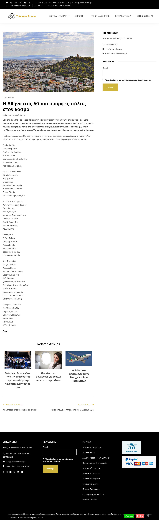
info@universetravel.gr (83, 3)
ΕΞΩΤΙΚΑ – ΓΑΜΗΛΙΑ (57, 16)
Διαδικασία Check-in (91, 474)
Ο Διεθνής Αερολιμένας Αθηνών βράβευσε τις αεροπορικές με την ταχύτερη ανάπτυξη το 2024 (18, 380)
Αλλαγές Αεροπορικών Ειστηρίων (97, 458)
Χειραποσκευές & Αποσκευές (95, 463)
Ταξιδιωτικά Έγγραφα (92, 468)
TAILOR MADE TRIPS (100, 16)
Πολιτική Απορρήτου (91, 489)
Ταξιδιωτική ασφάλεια (92, 479)
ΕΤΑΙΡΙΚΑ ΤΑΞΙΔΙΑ (123, 16)
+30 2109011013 (112, 44)
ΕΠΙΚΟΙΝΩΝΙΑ (143, 16)
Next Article (84, 405)
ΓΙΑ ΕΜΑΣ (39, 6)
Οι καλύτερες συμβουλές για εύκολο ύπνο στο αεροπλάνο (48, 377)
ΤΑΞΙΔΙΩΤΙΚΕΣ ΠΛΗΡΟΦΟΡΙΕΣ (59, 6)
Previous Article (14, 405)
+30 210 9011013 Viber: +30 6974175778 (53, 3)
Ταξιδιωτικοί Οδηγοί (91, 484)
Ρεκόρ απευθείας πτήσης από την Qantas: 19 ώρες (72, 410)
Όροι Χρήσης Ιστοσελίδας (93, 494)
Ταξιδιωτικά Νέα (8, 98)
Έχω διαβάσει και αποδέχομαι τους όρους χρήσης (128, 80)
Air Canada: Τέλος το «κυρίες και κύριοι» (20, 410)
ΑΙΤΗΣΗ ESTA (89, 453)
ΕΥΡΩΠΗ (79, 16)
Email (105, 68)
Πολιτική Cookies (90, 500)
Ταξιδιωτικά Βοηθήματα (92, 447)
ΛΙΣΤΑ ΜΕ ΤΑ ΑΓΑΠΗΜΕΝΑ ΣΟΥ (18, 6)
